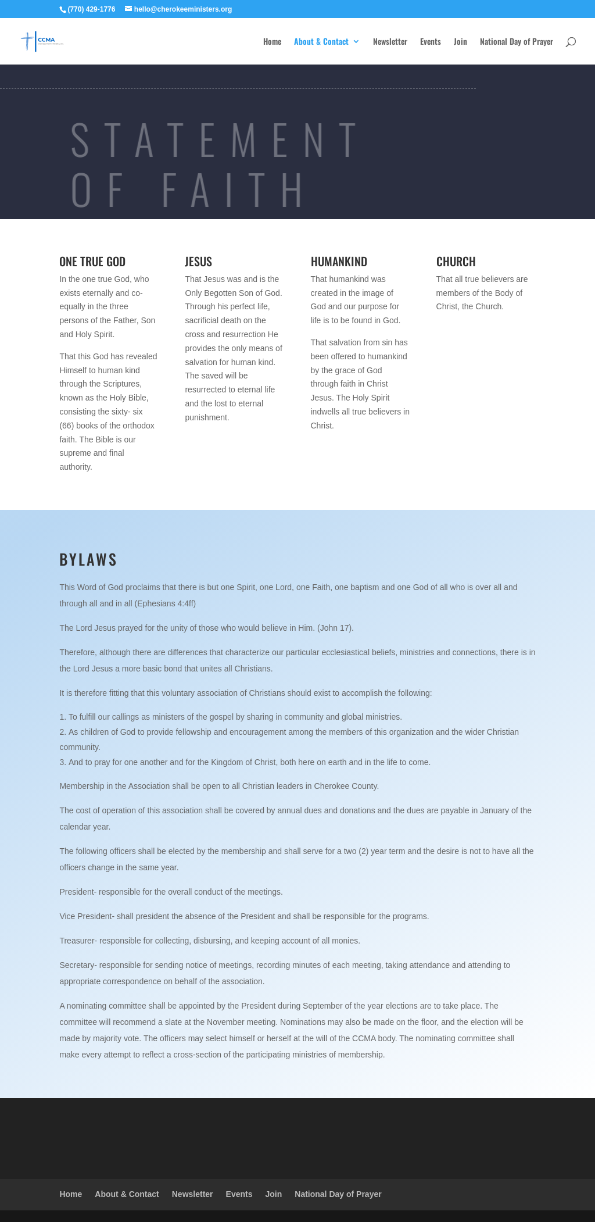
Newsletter (390, 42)
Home (272, 42)
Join (460, 42)
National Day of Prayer (516, 42)
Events (430, 42)
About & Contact (321, 42)
